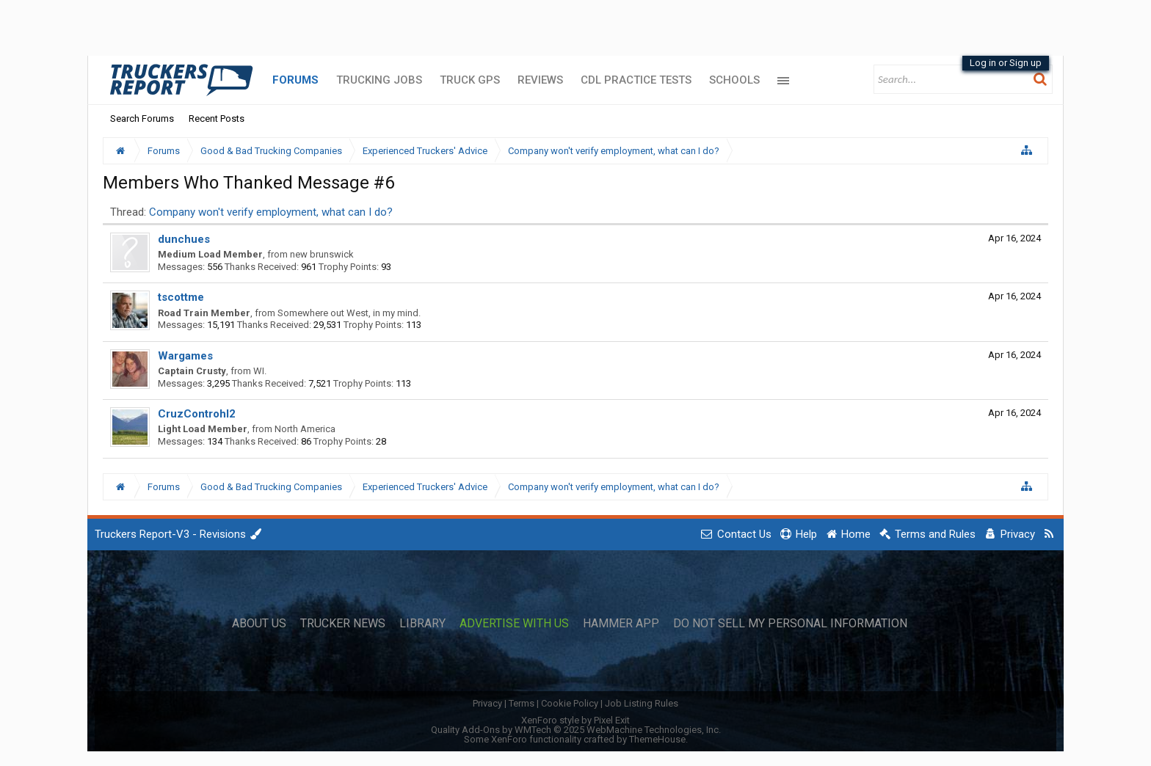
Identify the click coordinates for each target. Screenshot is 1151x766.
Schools (734, 80)
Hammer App (621, 624)
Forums (295, 80)
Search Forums (142, 118)
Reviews (540, 80)
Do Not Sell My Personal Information (790, 624)
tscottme (181, 297)
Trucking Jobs (379, 80)
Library (422, 624)
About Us (259, 624)
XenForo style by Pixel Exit (575, 720)
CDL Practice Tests (636, 80)
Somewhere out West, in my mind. (349, 312)
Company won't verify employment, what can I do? (271, 212)
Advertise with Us (514, 624)
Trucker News (342, 624)
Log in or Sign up (1006, 62)
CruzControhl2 (197, 413)
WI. (259, 370)
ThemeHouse (657, 739)
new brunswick (322, 254)
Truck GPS (470, 80)
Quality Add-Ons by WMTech (576, 729)
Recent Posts (216, 118)
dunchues (184, 239)
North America (305, 428)
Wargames (185, 355)
